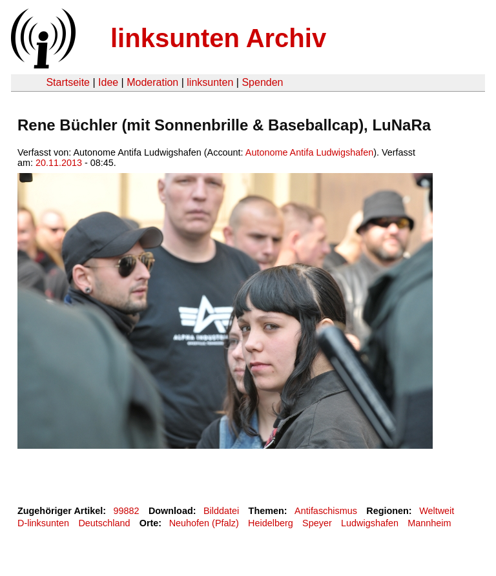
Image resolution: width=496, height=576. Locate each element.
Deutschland (104, 523)
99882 (127, 511)
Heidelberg (270, 523)
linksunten (210, 82)
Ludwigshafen (369, 523)
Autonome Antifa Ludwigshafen (309, 152)
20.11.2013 (59, 163)
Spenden (262, 82)
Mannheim (429, 523)
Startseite (68, 82)
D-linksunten (43, 523)
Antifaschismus (325, 511)
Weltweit (436, 511)
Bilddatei (221, 511)
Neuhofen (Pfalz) (204, 523)
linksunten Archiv (218, 38)
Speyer (317, 523)
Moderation (152, 82)
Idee (108, 82)
